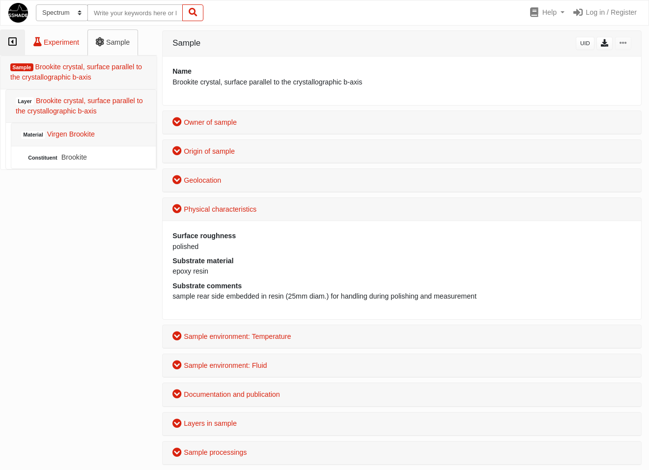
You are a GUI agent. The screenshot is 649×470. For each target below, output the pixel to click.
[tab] (12, 42)
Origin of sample (203, 151)
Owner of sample (204, 122)
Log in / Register (604, 12)
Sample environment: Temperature (231, 336)
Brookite (56, 157)
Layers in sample (204, 423)
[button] (546, 12)
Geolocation (196, 180)
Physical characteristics (214, 209)
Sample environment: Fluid (219, 365)
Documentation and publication (226, 394)
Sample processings (209, 452)
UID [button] (585, 43)
